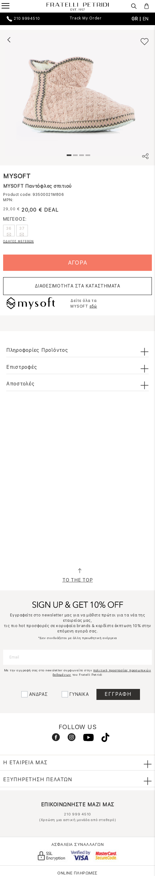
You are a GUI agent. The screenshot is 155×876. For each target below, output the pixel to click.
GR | (137, 18)
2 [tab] (74, 156)
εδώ (93, 306)
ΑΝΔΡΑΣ (38, 694)
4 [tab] (87, 156)
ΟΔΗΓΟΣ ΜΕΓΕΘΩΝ (18, 241)
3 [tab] (80, 156)
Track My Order (86, 18)
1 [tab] (68, 156)
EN (146, 18)
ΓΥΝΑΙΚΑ (79, 694)
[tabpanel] (77, 94)
